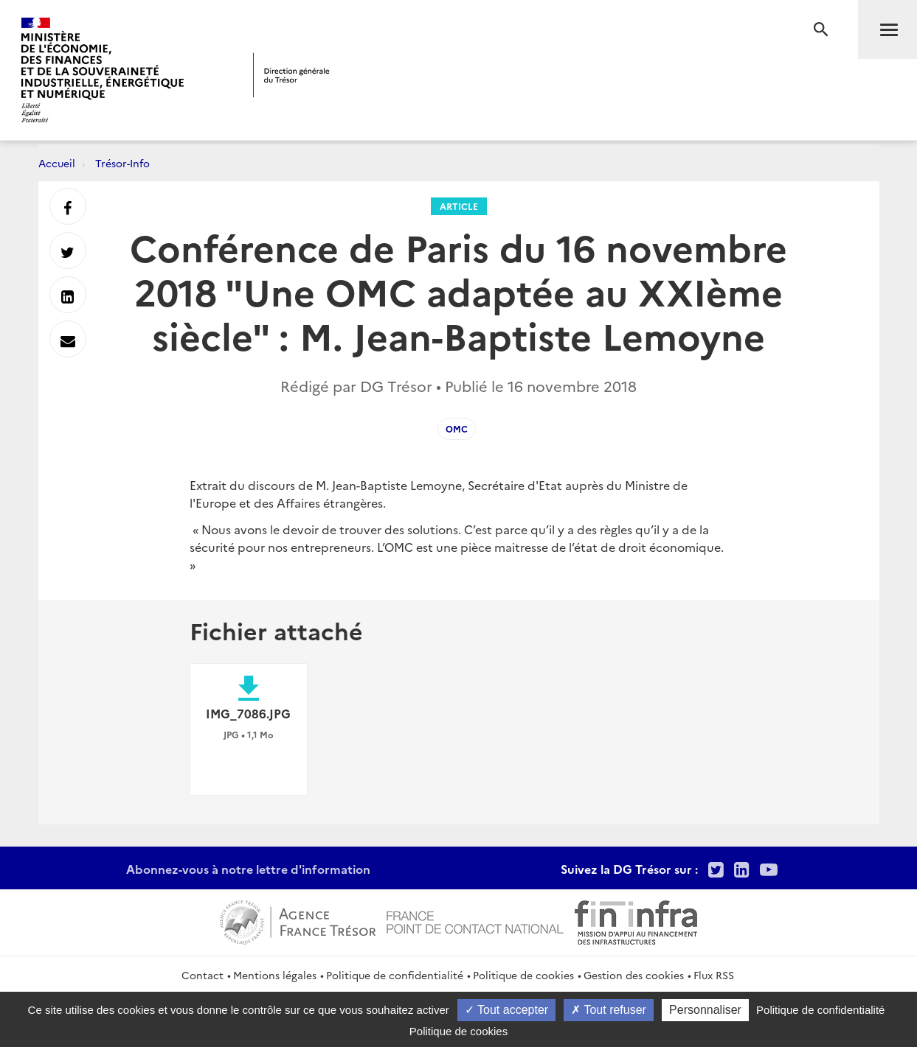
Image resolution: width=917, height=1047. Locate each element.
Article (459, 206)
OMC (457, 428)
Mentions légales (274, 974)
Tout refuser (608, 1010)
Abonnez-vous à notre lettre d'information (248, 869)
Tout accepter (506, 1010)
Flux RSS (713, 974)
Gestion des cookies (634, 974)
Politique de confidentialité (394, 974)
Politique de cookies (523, 974)
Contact (202, 974)
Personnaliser (705, 1010)
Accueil (56, 162)
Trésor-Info (122, 162)
